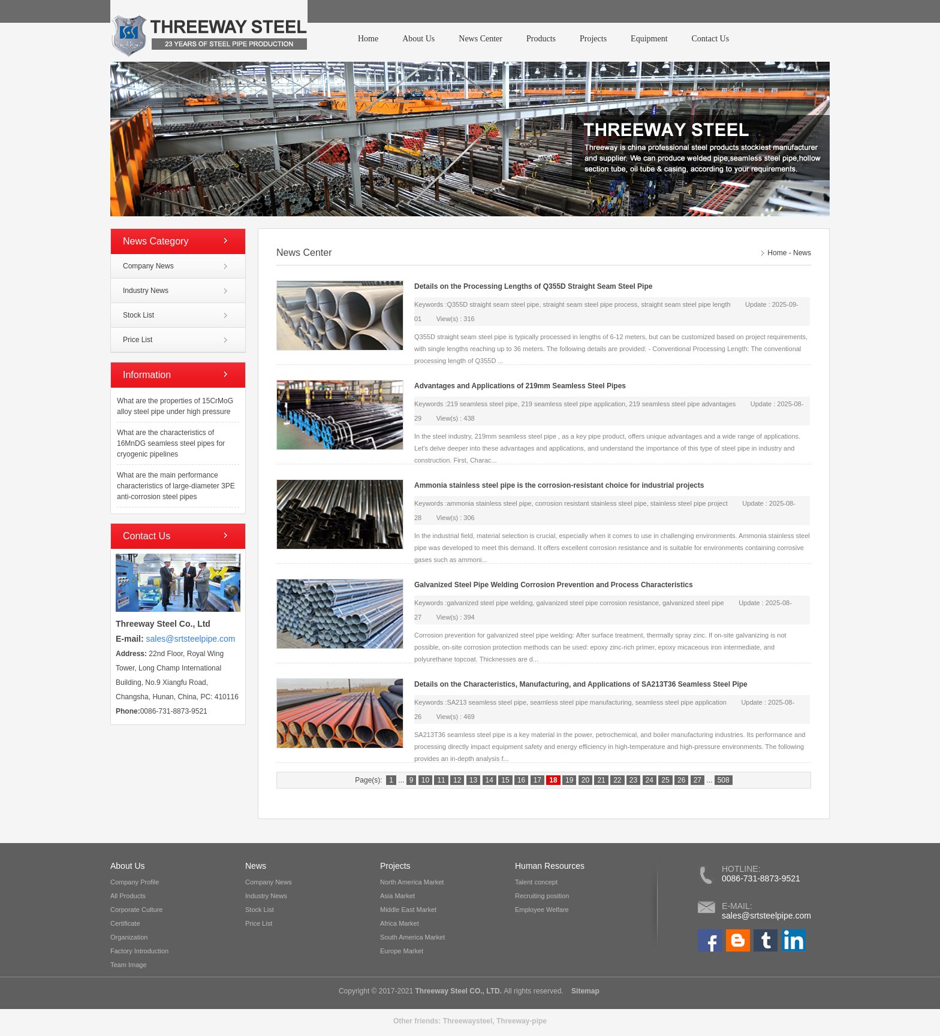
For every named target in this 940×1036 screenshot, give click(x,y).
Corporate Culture (136, 909)
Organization (128, 937)
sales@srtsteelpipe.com (766, 915)
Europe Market (401, 951)
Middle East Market (408, 909)
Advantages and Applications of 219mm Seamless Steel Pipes (520, 386)
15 (505, 780)
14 (489, 780)
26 (681, 780)
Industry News (145, 290)
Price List (137, 340)
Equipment (649, 38)
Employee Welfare (542, 909)
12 (457, 780)
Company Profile (134, 882)
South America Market (412, 937)
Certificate (125, 923)
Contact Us (711, 38)
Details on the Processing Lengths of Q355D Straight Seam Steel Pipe (533, 286)
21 (601, 780)
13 (473, 780)
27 (697, 780)
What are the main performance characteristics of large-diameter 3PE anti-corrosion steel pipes (176, 486)
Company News (148, 266)
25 (665, 780)
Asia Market (397, 895)
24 (649, 780)
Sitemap (584, 991)
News (802, 253)
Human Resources (550, 866)
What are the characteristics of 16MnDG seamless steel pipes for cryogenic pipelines (171, 443)
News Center (480, 38)
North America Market (412, 882)
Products (541, 38)
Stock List (138, 315)
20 (585, 780)
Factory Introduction (139, 951)
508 (724, 780)
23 (633, 780)
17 (537, 780)
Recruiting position (542, 895)
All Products (128, 895)
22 (617, 780)
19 (569, 780)
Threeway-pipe (521, 1021)
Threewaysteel (468, 1021)
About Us (418, 38)
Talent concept (536, 882)
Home (368, 38)
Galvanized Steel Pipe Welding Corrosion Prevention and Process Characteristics (553, 585)
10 (425, 780)
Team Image (128, 964)
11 (441, 780)
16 (521, 780)
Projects (593, 38)
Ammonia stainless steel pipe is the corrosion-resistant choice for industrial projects (559, 485)
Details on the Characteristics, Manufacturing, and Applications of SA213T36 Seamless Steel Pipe (581, 684)
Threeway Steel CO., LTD (457, 991)
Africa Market (399, 923)
